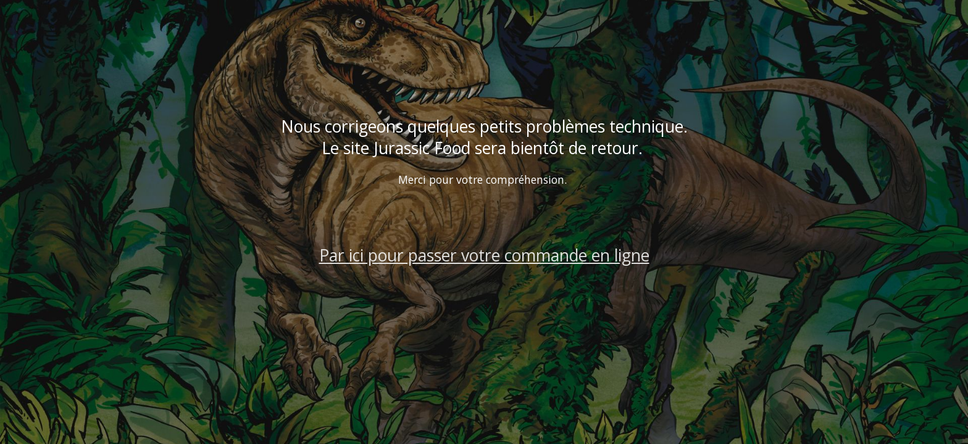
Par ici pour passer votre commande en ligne (484, 255)
